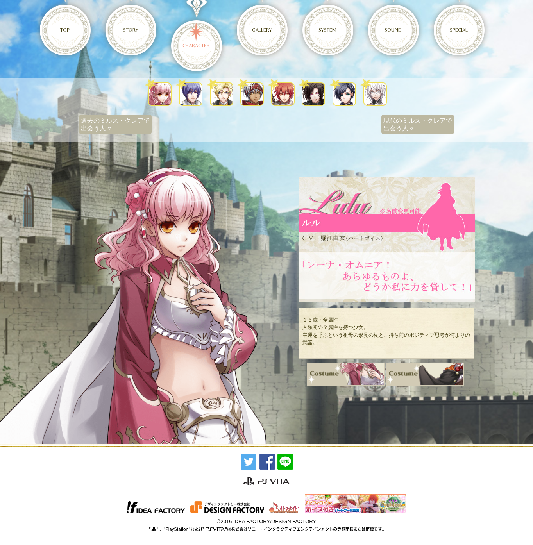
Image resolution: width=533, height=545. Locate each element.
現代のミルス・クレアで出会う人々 (417, 124)
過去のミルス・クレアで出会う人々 (115, 124)
